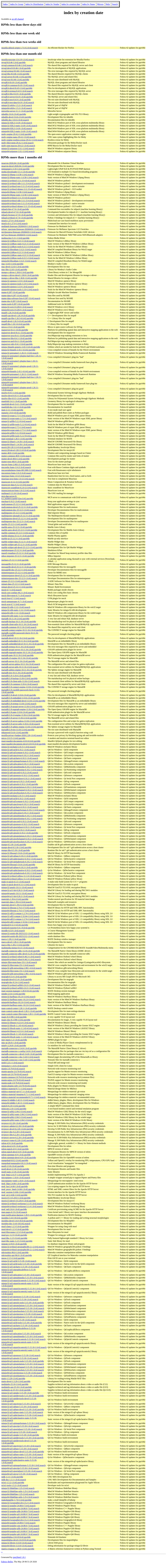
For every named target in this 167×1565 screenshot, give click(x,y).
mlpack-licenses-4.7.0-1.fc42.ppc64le (17, 215)
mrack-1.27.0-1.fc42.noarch (13, 221)
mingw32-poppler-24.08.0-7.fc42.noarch (18, 1506)
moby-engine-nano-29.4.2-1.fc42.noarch (18, 137)
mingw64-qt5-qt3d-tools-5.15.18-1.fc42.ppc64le (21, 1323)
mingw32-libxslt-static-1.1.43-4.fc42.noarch (19, 1028)
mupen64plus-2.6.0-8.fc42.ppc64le (16, 1537)
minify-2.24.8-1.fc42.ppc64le (13, 1045)
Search (115, 4)
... (2, 1551)
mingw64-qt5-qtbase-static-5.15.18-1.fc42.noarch (22, 1454)
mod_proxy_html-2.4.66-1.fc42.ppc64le (18, 1189)
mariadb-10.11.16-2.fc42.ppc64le (15, 619)
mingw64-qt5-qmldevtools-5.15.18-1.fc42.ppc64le (22, 1438)
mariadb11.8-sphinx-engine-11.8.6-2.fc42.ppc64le (22, 727)
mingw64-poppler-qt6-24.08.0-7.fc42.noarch (20, 1534)
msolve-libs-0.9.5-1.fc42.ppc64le (15, 398)
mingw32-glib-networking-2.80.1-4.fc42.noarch (21, 968)
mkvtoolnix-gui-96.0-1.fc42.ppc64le (16, 1255)
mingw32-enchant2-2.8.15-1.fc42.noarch (18, 747)
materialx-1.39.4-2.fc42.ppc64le (14, 899)
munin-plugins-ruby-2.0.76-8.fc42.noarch (18, 1086)
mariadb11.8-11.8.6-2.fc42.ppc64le (16, 675)
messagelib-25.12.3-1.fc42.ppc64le (16, 564)
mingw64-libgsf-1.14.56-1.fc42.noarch (17, 444)
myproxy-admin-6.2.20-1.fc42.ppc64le (17, 1126)
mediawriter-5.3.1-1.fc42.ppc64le (15, 238)
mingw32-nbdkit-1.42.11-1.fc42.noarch (17, 1100)
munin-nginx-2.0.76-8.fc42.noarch (15, 1080)
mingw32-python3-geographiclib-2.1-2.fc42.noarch (22, 1247)
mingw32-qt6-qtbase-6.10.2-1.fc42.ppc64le (19, 856)
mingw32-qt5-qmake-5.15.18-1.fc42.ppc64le (20, 1393)
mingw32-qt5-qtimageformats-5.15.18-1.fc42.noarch (23, 1423)
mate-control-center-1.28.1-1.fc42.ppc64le (19, 1008)
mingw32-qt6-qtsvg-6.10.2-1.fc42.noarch (18, 781)
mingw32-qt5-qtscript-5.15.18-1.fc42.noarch (20, 1426)
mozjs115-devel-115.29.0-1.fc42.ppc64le (18, 1201)
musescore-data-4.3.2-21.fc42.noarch (16, 485)
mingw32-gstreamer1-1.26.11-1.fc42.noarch (19, 353)
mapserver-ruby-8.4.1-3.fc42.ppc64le (17, 344)
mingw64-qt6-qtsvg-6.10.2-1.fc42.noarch (18, 830)
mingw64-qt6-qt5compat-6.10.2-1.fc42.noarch (20, 801)
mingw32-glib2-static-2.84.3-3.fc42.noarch (19, 1114)
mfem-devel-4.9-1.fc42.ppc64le (14, 1146)
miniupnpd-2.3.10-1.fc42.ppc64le (15, 169)
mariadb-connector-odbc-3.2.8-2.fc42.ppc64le (20, 951)
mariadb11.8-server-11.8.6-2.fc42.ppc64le (19, 718)
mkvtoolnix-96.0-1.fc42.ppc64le (15, 1252)
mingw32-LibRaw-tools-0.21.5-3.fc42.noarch (20, 247)
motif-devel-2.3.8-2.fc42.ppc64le (15, 1169)
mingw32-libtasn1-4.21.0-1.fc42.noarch (18, 1023)
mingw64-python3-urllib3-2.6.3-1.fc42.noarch (20, 988)
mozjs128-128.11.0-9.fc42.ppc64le (16, 447)
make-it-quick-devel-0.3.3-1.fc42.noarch (18, 884)
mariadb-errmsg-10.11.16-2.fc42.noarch (18, 647)
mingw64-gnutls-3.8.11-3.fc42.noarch (17, 893)
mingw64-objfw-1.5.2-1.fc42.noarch (16, 108)
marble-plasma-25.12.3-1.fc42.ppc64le (17, 536)
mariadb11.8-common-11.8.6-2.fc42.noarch (19, 684)
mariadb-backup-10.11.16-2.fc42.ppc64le (18, 621)
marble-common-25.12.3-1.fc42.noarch (17, 533)
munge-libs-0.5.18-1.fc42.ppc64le (15, 850)
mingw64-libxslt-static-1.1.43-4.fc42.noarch (19, 1037)
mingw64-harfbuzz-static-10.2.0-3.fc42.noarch (20, 1005)
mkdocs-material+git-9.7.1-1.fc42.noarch (18, 1091)
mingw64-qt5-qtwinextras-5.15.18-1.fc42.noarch (21, 1373)
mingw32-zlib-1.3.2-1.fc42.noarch (15, 607)
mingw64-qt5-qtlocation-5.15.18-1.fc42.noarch (21, 1333)
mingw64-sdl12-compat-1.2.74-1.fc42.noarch (20, 919)
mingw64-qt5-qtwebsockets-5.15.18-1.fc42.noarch (22, 1370)
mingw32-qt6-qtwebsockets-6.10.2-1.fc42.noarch (22, 793)
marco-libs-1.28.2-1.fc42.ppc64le (15, 945)
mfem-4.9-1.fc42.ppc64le (12, 1143)
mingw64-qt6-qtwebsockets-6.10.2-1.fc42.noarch (22, 842)
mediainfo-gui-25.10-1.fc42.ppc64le (16, 1387)
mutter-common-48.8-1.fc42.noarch (16, 456)
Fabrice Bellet (7, 1562)
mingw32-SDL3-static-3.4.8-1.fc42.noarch (19, 126)
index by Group (16, 4)
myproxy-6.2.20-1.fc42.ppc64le (14, 1123)
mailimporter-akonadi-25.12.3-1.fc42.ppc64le (20, 516)
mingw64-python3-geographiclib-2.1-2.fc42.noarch (22, 1249)
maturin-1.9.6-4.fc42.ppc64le (13, 413)
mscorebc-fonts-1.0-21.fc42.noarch (16, 467)
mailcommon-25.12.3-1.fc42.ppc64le (16, 504)
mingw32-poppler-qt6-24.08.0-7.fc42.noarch (20, 1517)
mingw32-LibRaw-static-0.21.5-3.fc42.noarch (20, 244)
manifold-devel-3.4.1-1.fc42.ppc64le (16, 404)
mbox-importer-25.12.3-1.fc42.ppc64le (17, 556)
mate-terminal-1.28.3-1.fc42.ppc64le (16, 439)
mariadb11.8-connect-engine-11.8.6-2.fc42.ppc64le (22, 687)
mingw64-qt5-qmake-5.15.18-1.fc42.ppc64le (20, 1435)
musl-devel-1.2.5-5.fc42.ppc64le (15, 1229)
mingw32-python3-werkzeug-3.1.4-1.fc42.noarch (22, 1203)
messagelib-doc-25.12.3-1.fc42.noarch (17, 570)
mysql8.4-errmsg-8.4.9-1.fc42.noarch (17, 91)
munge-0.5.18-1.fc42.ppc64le (13, 844)
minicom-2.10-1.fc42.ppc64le (13, 1109)
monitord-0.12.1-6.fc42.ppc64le (14, 925)
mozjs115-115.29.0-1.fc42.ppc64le (16, 1198)
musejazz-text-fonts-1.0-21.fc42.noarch (17, 479)
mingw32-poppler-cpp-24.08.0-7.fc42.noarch (20, 1508)
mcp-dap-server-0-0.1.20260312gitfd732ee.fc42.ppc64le (17, 497)
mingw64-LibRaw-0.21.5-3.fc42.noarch (18, 252)
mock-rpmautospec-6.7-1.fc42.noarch (17, 601)
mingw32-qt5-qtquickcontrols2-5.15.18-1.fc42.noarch (24, 1288)
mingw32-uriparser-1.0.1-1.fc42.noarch (17, 148)
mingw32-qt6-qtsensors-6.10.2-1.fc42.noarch (20, 775)
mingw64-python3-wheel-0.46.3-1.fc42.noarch (21, 959)
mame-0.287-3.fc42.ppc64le (13, 292)
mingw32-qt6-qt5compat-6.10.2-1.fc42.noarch (20, 752)
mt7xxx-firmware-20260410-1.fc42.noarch (19, 235)
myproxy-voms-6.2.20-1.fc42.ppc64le (17, 1140)
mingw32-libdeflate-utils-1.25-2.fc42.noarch (20, 1491)
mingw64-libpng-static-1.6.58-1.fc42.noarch (19, 195)
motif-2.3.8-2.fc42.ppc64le (12, 1166)
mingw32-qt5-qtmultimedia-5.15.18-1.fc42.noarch (22, 1278)
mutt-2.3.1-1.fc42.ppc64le (12, 410)
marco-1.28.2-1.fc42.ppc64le (13, 939)
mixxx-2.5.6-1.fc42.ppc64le (13, 327)
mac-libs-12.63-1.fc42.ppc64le (14, 269)
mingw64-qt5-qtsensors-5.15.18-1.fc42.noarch (20, 1355)
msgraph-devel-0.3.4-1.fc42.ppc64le (16, 979)
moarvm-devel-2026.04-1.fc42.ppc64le (17, 166)
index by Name (88, 4)
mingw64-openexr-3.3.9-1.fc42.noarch (17, 287)
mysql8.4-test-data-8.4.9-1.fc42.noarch (17, 102)
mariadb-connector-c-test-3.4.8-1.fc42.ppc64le (20, 1060)
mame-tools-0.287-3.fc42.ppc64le (15, 304)
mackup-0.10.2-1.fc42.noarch (13, 501)
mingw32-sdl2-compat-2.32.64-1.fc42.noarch (20, 916)
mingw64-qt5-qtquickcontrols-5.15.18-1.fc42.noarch (23, 1339)
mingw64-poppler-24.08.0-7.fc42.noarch (18, 1523)
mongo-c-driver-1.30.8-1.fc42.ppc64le (17, 272)
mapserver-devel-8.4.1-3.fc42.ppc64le (17, 333)
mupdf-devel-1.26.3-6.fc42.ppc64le (16, 321)
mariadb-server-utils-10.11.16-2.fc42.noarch (19, 667)
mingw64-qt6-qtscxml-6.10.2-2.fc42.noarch (19, 821)
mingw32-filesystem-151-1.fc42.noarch (18, 965)
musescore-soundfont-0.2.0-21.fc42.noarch (19, 488)
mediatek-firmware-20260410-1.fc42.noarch (20, 226)
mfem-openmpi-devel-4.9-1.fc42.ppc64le (18, 1157)
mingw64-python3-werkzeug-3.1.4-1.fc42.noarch (22, 1206)
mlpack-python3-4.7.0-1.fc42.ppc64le (17, 218)
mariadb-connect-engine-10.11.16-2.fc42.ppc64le (22, 630)
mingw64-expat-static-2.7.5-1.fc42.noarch (19, 430)
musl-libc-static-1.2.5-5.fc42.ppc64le (16, 1241)
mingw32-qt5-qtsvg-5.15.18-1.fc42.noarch (19, 1432)
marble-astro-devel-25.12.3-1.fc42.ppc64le (19, 530)
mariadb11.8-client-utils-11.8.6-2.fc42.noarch (20, 681)
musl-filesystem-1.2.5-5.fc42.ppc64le (17, 1232)
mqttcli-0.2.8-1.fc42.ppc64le (13, 1106)
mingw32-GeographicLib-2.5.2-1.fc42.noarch (20, 1503)
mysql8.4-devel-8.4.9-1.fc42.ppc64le (16, 88)
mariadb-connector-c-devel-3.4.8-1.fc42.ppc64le (21, 1054)
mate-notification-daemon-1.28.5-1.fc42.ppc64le (21, 1215)
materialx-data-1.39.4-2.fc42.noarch (16, 902)
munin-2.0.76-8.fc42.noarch (13, 1069)
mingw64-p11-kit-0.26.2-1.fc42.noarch (17, 896)
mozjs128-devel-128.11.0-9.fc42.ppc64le (18, 450)
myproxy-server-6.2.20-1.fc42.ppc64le (17, 1137)
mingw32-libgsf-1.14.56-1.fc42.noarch (17, 442)
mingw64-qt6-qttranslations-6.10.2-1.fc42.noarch (22, 836)
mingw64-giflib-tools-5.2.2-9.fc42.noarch (18, 436)
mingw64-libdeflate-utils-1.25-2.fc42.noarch (20, 1497)
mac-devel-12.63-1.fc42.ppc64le (15, 267)
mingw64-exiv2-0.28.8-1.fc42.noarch (17, 310)
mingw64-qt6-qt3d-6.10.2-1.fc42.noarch (18, 798)
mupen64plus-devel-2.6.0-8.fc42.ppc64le (18, 1540)
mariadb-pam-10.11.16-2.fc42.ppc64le (17, 655)
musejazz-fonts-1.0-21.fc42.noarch (16, 476)
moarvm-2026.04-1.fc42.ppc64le (15, 163)
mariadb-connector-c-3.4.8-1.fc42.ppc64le (19, 1048)
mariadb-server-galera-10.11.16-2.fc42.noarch (20, 664)
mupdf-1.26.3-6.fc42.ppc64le (13, 313)
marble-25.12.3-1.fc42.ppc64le (14, 524)
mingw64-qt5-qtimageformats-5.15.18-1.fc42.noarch (23, 1465)
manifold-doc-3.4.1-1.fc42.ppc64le (16, 407)
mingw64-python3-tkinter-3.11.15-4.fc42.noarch (21, 206)
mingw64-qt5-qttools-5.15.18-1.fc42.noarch (19, 1358)
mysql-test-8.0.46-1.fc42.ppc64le (15, 80)
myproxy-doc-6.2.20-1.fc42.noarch (16, 1132)
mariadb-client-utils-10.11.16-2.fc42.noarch (19, 624)
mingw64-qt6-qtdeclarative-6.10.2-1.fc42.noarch (21, 870)
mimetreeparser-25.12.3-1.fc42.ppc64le (17, 573)
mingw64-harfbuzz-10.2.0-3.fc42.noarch (18, 1002)
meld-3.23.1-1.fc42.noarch (12, 1063)
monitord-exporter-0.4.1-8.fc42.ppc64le (18, 928)
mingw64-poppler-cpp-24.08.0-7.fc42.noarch (20, 1526)
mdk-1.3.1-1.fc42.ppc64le (12, 1477)
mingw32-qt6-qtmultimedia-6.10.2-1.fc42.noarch (22, 767)
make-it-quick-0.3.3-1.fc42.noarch (15, 882)
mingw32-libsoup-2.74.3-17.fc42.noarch (18, 908)
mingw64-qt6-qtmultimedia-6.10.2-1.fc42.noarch (22, 816)
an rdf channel (18, 19)
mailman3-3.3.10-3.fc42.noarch (14, 493)
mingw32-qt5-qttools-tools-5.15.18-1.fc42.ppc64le (22, 1303)
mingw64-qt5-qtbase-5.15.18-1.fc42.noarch (19, 1449)
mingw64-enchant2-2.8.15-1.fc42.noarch (18, 796)
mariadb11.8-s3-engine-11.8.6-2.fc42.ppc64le (20, 715)
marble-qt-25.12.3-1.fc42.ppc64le (15, 538)
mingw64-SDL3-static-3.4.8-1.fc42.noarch (19, 131)
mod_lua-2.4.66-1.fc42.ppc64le (14, 1186)
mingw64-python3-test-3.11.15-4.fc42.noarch (20, 203)
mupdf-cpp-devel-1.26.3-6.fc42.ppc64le (18, 315)
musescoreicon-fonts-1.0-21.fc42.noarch (18, 490)
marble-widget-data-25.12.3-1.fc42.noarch (19, 542)
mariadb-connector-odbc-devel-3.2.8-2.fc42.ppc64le (23, 954)
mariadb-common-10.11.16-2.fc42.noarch (18, 627)
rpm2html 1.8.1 (19, 1557)
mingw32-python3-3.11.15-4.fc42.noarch (18, 181)
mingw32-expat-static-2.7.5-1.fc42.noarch (19, 418)
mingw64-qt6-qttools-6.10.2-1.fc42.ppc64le (19, 833)
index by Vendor (52, 4)
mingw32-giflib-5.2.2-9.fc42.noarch (16, 421)
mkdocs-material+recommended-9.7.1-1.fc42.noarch (23, 1097)
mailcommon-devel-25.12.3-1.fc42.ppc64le (19, 507)
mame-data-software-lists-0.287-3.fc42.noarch (20, 298)
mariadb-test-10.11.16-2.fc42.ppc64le (17, 673)
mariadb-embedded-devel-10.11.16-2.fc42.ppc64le (22, 644)
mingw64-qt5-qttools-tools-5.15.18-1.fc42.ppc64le (22, 1361)
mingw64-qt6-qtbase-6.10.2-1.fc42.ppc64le (19, 867)
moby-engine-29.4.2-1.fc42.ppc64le (16, 134)
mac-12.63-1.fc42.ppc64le (12, 264)
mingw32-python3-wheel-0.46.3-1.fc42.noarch (21, 957)
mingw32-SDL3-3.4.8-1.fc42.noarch (16, 123)
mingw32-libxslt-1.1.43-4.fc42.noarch (17, 1025)
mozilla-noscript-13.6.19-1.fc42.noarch (17, 59)
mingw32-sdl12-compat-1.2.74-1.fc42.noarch (20, 913)
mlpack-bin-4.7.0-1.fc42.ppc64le (15, 209)
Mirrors (100, 4)
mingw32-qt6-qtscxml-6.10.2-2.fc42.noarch (19, 772)
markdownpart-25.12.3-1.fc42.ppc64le (17, 550)
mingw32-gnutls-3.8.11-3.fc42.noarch (17, 887)
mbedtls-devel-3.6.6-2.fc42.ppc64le (16, 117)
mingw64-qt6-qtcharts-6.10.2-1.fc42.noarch (19, 807)
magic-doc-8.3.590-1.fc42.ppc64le (15, 1020)
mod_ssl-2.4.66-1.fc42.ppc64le (14, 1195)
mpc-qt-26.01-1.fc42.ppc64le (13, 1043)
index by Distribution (34, 4)
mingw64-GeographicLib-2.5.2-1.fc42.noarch (20, 1520)
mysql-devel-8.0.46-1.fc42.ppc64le (16, 68)
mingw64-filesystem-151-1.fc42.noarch (18, 971)
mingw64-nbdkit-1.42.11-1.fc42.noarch (17, 1103)
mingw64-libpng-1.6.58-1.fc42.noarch (17, 192)
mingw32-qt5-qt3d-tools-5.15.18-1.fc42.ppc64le (21, 1264)
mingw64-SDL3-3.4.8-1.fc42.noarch (16, 128)
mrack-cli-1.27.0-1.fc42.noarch (14, 223)
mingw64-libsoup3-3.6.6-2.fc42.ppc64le (18, 864)
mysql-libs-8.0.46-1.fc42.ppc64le (15, 74)
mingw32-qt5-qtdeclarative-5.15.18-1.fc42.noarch (22, 1415)
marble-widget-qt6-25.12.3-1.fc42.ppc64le (19, 544)
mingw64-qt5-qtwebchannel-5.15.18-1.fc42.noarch (22, 1367)
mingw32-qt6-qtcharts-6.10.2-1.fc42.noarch (19, 758)
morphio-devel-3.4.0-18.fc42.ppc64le (17, 1221)
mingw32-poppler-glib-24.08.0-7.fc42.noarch (20, 1511)
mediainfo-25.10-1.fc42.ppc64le (14, 1384)
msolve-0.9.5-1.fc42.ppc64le (13, 393)
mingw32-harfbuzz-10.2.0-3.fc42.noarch (18, 997)
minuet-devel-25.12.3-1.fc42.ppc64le (16, 587)
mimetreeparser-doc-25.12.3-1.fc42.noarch (19, 578)
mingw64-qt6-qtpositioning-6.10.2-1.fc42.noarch (22, 818)
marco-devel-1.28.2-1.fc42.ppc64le (16, 942)
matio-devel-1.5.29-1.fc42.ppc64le (15, 1381)
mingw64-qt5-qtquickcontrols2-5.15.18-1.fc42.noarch (24, 1347)
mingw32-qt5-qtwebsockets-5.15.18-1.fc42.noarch (22, 1311)
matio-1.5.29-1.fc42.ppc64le (13, 1378)
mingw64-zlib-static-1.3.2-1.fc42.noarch (18, 616)
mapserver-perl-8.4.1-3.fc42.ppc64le (16, 341)
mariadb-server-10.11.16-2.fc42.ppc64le (18, 661)
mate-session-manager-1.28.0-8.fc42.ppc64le (20, 991)
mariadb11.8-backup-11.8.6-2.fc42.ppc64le (19, 678)
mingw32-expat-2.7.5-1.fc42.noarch (16, 416)
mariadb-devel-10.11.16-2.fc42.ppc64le (18, 638)
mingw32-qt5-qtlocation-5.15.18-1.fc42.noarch (21, 1275)
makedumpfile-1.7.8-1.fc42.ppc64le (16, 1500)
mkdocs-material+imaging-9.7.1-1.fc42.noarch (21, 1094)
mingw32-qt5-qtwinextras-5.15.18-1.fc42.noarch (21, 1314)
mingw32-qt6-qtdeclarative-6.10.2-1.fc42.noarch (21, 859)
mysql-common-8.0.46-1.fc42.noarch (17, 65)
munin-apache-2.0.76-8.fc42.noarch (16, 1071)
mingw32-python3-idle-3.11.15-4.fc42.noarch (20, 183)
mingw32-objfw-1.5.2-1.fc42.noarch (16, 105)
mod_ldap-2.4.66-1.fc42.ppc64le (15, 1183)
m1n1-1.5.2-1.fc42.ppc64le (12, 1482)
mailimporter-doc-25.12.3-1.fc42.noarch (18, 521)
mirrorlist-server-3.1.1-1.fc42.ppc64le (17, 111)
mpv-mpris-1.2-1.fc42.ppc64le (14, 1040)
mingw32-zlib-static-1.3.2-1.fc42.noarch (18, 610)
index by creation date (70, 4)
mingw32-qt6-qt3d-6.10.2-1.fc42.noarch (18, 750)
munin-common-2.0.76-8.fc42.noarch (17, 1077)
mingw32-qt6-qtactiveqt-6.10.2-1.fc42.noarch (20, 755)
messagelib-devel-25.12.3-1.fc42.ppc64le (18, 567)
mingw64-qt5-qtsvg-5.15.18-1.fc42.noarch (19, 1474)
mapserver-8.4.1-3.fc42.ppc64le (14, 330)
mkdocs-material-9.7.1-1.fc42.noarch (16, 1089)
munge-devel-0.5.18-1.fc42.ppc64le (16, 847)
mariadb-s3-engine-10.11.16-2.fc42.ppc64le (19, 658)
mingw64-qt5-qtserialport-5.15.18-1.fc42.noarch (21, 1471)
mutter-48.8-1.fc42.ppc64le (12, 453)
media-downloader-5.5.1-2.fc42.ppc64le (18, 172)
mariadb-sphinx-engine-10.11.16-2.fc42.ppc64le (21, 670)
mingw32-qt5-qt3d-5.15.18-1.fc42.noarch (18, 1261)
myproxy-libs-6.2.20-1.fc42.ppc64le (16, 1135)
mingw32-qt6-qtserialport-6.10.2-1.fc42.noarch (21, 778)
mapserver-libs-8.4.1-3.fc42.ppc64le (16, 338)
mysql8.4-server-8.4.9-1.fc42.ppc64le (17, 97)
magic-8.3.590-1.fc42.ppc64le (14, 1017)
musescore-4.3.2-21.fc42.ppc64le (15, 482)
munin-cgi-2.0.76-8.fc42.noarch (14, 1074)
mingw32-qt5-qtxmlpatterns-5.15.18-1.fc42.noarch (22, 1317)
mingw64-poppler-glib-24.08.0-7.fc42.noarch (20, 1528)
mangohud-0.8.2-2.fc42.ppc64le (14, 1160)
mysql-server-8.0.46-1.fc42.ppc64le (16, 77)
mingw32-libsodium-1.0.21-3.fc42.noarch (18, 249)
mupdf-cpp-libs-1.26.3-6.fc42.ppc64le (17, 318)
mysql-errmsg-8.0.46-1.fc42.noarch (16, 71)
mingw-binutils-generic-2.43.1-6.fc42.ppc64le (20, 347)
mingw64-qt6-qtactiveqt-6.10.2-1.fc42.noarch (20, 804)
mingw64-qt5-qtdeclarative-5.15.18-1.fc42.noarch (22, 1457)
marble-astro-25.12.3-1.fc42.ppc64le (16, 527)
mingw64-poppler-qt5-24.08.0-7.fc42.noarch (20, 1531)
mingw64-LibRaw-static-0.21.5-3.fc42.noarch (20, 255)
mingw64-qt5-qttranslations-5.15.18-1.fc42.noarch (22, 1364)
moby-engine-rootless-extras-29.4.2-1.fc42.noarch (22, 140)
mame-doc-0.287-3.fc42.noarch (14, 301)
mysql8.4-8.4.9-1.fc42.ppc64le (14, 82)
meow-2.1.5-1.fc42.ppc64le (13, 1258)
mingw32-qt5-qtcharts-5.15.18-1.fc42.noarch (20, 1267)
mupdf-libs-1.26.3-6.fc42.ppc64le (15, 324)
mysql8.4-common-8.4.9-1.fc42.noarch (17, 85)
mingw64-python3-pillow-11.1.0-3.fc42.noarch (21, 879)
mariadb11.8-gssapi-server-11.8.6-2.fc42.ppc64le (21, 706)
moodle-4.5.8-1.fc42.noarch (13, 931)
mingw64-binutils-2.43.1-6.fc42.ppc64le (18, 371)
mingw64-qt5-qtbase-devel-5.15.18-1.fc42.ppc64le (22, 1451)
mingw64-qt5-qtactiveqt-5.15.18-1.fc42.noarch (21, 1446)
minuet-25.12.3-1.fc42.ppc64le (14, 581)
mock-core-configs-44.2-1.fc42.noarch (17, 593)
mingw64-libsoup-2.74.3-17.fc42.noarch (18, 910)
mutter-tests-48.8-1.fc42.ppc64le (15, 462)
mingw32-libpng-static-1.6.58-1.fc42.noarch (19, 177)
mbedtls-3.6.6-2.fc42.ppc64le (13, 114)
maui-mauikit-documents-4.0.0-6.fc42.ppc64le (20, 741)
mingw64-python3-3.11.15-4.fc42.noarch (18, 198)
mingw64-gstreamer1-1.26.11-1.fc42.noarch (19, 374)
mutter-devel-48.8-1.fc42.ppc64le (15, 459)
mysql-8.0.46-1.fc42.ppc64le (13, 62)
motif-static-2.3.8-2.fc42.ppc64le (15, 1172)
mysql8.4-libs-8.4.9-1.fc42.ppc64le (16, 94)
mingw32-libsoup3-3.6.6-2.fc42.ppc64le (18, 853)
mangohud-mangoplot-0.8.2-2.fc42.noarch (19, 1163)
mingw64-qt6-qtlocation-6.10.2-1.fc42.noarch (20, 813)
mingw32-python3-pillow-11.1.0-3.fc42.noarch (21, 876)
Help (108, 4)
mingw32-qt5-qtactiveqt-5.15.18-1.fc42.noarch (21, 1404)
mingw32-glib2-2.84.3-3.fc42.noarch (16, 1111)
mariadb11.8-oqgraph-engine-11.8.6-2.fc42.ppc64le (23, 709)
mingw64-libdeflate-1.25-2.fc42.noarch (17, 1494)
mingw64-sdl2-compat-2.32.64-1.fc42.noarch (20, 922)
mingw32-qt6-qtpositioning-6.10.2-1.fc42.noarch (22, 770)
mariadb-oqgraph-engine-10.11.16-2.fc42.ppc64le (22, 652)
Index (5, 4)
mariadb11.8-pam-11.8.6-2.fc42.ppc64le (18, 712)
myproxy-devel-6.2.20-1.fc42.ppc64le (17, 1129)
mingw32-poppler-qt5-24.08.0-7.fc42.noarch (20, 1514)
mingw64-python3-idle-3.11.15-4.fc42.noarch (20, 201)
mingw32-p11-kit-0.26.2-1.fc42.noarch (17, 890)
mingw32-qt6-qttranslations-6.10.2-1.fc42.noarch (22, 787)
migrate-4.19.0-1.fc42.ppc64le (14, 1244)
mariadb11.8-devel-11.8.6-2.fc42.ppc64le (18, 695)
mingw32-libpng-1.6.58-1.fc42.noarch (17, 175)
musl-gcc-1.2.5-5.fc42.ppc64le (14, 1235)
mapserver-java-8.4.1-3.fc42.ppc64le (16, 335)
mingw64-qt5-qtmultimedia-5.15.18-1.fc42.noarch (22, 1336)
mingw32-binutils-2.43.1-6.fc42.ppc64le (18, 350)
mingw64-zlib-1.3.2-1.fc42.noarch (15, 613)
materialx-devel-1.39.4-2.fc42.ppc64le (17, 905)
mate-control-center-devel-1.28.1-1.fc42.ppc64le (21, 1011)
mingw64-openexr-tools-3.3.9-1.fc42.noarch (19, 289)
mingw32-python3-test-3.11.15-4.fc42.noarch (20, 186)
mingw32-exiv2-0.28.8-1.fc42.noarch (17, 307)
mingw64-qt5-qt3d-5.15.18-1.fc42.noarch (18, 1320)
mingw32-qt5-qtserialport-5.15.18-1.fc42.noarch (21, 1429)
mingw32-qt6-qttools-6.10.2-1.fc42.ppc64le (19, 784)
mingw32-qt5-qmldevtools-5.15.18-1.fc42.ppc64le (22, 1396)
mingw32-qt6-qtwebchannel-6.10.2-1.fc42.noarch (22, 790)
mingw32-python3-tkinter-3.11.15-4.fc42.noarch (21, 189)
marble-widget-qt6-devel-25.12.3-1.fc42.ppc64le (21, 547)
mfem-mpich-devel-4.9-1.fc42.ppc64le (17, 1152)
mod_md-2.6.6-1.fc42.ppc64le (14, 1209)
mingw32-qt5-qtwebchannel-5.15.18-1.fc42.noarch (22, 1308)
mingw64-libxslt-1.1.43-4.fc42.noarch (17, 1034)
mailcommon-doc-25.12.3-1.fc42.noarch (18, 510)
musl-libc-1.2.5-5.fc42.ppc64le (14, 1238)
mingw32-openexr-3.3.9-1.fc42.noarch (17, 281)
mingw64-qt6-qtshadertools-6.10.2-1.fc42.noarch (22, 873)
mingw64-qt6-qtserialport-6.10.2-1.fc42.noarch (21, 827)
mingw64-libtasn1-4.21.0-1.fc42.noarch (18, 1031)
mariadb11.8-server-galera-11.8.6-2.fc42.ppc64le (21, 721)
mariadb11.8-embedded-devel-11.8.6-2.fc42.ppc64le (23, 701)
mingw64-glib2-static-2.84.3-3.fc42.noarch (19, 1120)
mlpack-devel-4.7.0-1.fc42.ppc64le (16, 212)
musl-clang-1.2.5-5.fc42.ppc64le (15, 1226)
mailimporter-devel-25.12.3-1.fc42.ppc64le (19, 518)
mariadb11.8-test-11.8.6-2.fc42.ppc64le (17, 730)
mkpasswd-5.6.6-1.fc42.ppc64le (14, 732)
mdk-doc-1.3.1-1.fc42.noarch (13, 1480)
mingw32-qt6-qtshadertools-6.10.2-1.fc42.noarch (22, 862)
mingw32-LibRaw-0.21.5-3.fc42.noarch (18, 241)
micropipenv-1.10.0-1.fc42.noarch (15, 1177)
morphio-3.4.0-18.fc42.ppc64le (14, 1218)
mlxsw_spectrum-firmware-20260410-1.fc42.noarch (23, 229)
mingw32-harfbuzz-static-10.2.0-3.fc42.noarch (20, 999)
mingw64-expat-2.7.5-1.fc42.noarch (16, 427)
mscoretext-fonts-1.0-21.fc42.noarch (16, 473)
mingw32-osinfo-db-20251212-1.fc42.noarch (20, 933)
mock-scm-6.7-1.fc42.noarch (13, 604)
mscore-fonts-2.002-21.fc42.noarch (16, 464)
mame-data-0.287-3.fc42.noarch (14, 295)
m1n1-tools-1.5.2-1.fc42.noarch (14, 1485)
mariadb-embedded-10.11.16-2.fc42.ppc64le (20, 641)
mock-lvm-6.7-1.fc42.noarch (13, 598)
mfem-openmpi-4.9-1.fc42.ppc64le (16, 1155)
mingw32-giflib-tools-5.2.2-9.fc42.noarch (18, 424)
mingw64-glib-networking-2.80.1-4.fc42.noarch (21, 974)
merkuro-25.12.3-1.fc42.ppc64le (15, 560)
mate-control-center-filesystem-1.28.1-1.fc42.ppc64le (23, 1014)
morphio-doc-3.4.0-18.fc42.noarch (15, 1223)
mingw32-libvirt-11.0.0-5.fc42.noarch (17, 1543)
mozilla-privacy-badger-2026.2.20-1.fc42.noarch (21, 735)
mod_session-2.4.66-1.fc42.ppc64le (16, 1192)
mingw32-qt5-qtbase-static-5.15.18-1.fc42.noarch (22, 1412)
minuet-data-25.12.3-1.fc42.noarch (16, 584)
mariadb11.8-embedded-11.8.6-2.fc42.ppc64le (20, 698)
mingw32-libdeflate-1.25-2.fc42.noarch (17, 1488)
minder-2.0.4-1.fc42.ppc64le (13, 994)
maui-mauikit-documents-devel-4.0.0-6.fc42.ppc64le (23, 744)
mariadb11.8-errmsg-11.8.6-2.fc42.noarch (18, 704)
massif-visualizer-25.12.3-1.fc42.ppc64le (18, 553)
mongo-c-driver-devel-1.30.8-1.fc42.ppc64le (20, 275)
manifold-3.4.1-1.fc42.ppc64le (14, 401)
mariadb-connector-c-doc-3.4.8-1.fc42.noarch (20, 1057)
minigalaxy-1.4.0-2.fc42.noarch (14, 1066)
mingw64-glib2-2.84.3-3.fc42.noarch (16, 1117)
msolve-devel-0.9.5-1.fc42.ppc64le (16, 395)
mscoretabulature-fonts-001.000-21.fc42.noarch (21, 470)
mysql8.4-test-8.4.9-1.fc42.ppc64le (16, 100)
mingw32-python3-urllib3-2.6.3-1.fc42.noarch (20, 985)
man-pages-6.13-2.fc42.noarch (14, 1212)
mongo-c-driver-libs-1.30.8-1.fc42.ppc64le (19, 278)
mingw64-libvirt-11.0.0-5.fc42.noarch (17, 1546)
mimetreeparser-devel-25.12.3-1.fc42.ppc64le (20, 575)
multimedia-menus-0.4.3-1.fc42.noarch (17, 948)
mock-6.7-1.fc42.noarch (11, 590)
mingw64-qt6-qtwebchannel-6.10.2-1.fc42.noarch (22, 839)
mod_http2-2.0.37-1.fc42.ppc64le (15, 1175)
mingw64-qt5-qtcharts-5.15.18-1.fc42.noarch (20, 1325)
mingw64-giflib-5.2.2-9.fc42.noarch (16, 433)
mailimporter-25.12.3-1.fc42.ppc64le (16, 513)
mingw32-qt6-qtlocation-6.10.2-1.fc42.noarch (20, 764)
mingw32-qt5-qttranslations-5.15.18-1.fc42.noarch (22, 1305)
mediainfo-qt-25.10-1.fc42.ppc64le (16, 1390)
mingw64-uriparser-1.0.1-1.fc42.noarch (17, 151)
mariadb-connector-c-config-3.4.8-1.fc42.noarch (21, 1051)
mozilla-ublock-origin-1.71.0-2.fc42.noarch (19, 48)
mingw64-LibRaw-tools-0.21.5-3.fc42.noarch (20, 258)
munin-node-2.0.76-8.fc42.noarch (15, 1083)
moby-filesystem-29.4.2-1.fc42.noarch (17, 143)
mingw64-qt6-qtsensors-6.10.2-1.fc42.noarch (20, 824)
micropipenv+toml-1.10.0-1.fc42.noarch (18, 1181)
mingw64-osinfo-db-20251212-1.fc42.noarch (20, 936)
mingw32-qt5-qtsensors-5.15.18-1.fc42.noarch (20, 1297)
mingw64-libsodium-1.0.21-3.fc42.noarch (18, 261)
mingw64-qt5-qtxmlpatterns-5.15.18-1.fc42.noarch (22, 1376)
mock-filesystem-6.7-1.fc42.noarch (16, 595)
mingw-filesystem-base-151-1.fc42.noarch (19, 962)
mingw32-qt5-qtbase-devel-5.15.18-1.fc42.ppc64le (22, 1409)
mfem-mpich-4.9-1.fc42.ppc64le (15, 1149)
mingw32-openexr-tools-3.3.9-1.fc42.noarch (19, 284)
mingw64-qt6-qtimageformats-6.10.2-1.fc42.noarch (23, 810)
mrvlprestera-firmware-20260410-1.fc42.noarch (21, 232)
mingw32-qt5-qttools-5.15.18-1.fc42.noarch (19, 1299)
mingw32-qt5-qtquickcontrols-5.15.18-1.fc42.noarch (23, 1280)
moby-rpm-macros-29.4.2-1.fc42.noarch (18, 146)
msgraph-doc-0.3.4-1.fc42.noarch (15, 982)
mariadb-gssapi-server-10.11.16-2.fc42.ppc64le (21, 649)
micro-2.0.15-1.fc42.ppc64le (13, 738)
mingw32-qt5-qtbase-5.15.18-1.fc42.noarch (19, 1407)
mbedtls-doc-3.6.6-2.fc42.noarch (15, 120)
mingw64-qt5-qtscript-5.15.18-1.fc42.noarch (20, 1468)
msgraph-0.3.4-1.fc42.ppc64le (14, 977)
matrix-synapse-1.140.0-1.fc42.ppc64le (17, 1549)
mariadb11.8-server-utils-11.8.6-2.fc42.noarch (20, 724)
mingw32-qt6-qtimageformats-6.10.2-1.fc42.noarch (23, 761)
